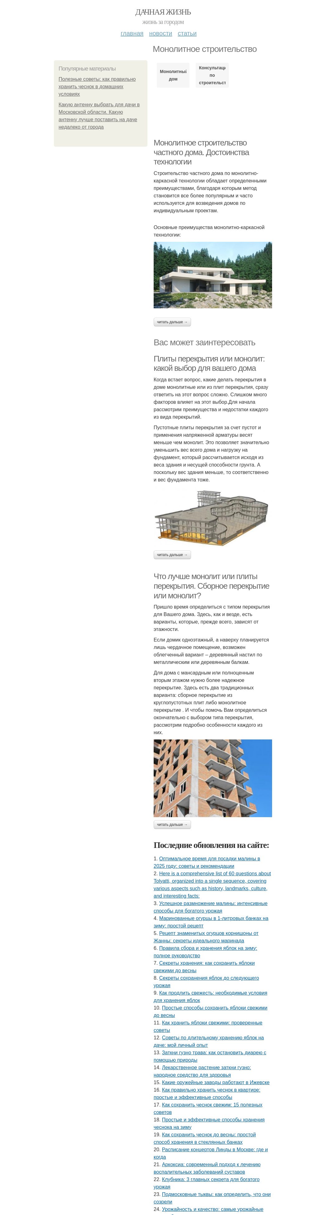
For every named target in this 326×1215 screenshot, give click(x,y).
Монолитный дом (173, 75)
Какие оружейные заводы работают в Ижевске (216, 1082)
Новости (160, 33)
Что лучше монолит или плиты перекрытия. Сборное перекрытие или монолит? (211, 586)
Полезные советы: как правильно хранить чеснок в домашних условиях (97, 86)
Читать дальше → (172, 322)
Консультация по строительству (212, 75)
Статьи (187, 33)
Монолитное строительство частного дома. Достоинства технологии (201, 152)
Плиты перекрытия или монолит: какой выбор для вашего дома (209, 363)
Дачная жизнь (162, 11)
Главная (132, 33)
